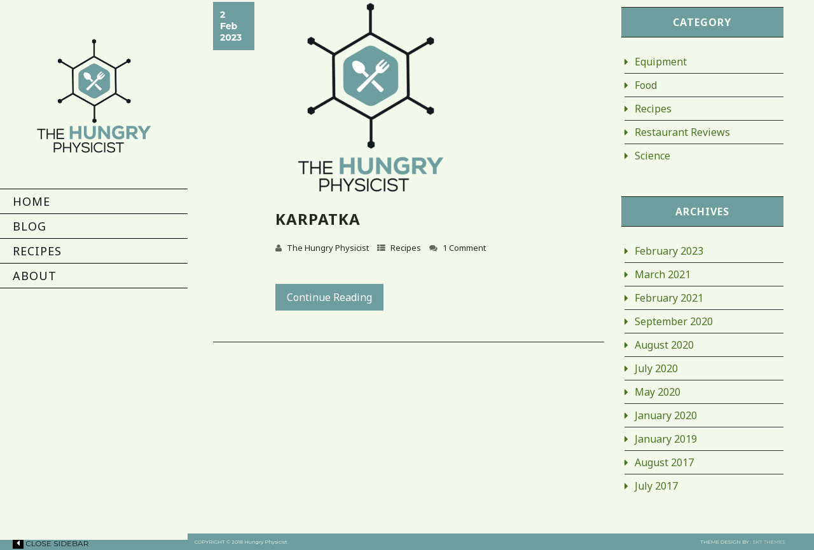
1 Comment (464, 247)
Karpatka (318, 218)
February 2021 (669, 298)
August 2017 (664, 462)
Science (652, 156)
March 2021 (663, 274)
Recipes (405, 247)
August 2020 (664, 345)
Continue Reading (329, 297)
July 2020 (656, 368)
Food (646, 85)
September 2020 (674, 321)
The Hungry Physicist (328, 247)
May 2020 (657, 392)
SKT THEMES (769, 542)
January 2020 (666, 415)
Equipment (661, 62)
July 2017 (656, 486)
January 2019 (666, 439)
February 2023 (669, 251)
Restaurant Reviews (682, 132)
